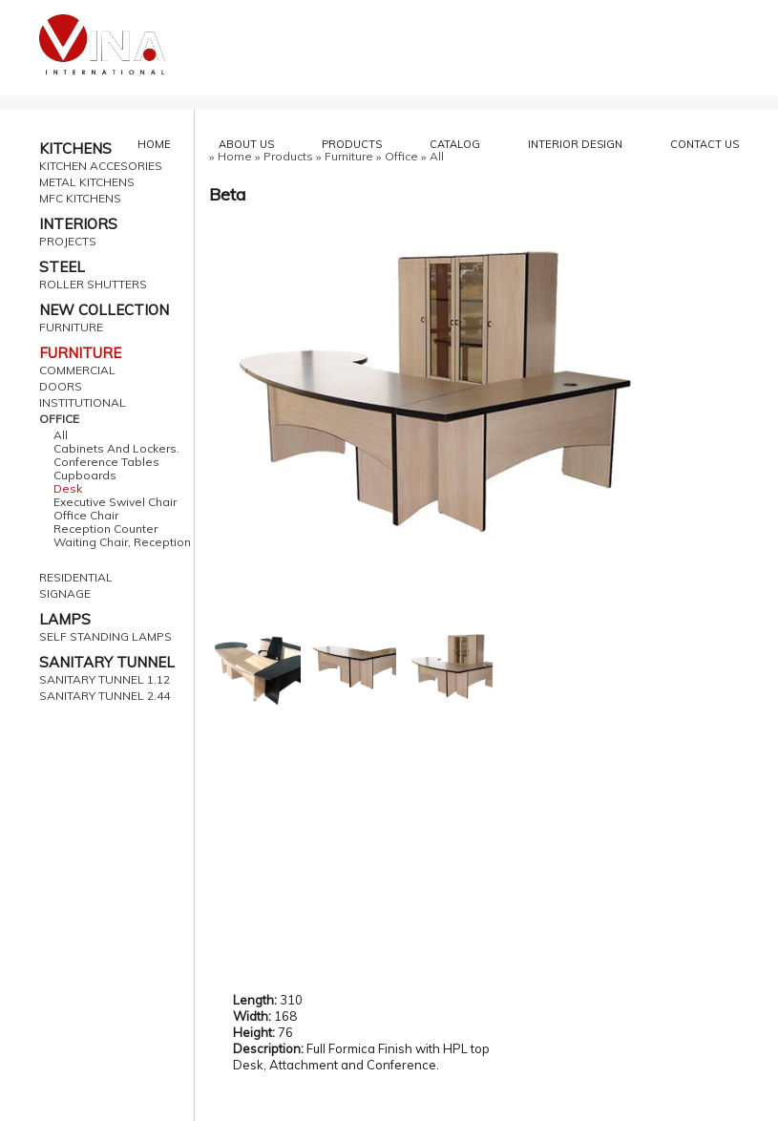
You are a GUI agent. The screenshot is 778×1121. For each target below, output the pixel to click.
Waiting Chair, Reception (122, 542)
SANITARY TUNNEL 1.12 (104, 680)
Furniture (349, 156)
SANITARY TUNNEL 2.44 (104, 696)
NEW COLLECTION (104, 310)
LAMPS (65, 619)
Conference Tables (106, 462)
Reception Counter (105, 529)
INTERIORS (78, 224)
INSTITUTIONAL (82, 403)
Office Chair (85, 515)
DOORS (60, 386)
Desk (67, 489)
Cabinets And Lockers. (116, 449)
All (60, 435)
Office (401, 156)
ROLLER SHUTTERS (93, 284)
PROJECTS (67, 241)
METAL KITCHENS (87, 182)
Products (288, 156)
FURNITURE (71, 327)
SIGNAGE (65, 594)
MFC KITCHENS (80, 198)
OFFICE (59, 419)
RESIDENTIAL (76, 577)
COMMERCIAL (77, 370)
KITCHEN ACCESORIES (100, 166)
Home (235, 156)
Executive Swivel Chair (115, 502)
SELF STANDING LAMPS (105, 637)
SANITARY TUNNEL (107, 662)
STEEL (62, 267)
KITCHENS (75, 148)
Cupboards (84, 475)
